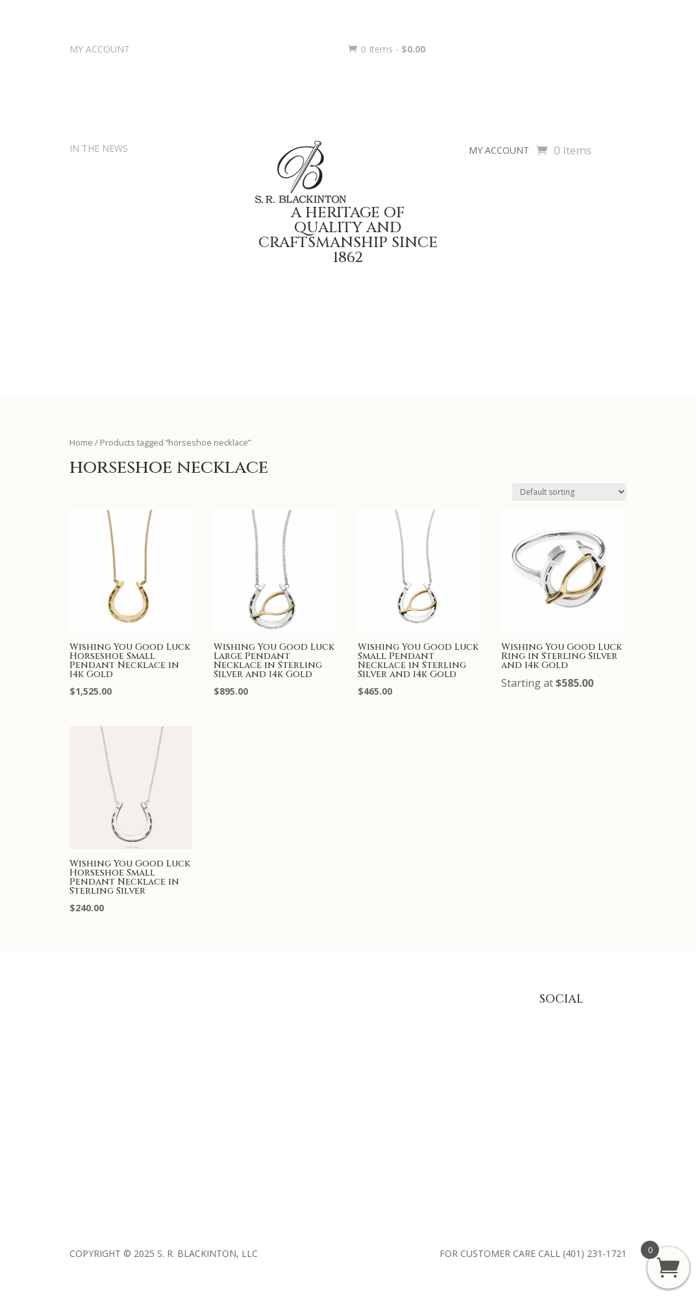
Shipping (439, 1079)
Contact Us (92, 1099)
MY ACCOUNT (99, 49)
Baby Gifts (208, 1019)
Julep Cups (208, 1039)
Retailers (87, 1119)
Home (81, 442)
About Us (88, 1019)
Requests (323, 1079)
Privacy (437, 1039)
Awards (320, 1019)
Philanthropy (95, 1079)
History (84, 1059)
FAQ (431, 1019)
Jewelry (202, 1059)
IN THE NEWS (98, 148)
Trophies (323, 1039)
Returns (438, 1059)
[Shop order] (569, 492)
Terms (435, 1099)
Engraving (324, 1059)
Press (81, 1039)
